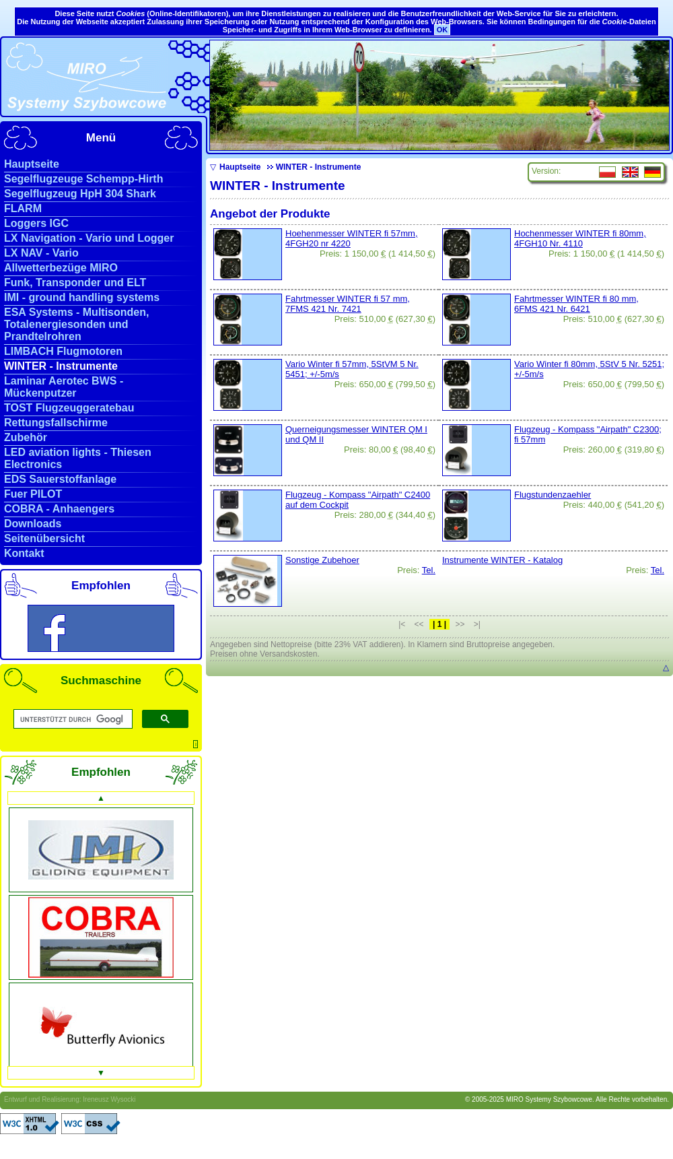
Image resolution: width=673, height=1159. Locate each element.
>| (477, 624)
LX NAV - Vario (41, 253)
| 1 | (439, 624)
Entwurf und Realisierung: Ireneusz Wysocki (70, 1099)
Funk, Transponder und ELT (75, 282)
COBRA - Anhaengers (59, 509)
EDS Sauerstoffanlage (60, 479)
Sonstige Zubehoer (322, 560)
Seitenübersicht (44, 538)
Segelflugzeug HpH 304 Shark (80, 193)
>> (459, 624)
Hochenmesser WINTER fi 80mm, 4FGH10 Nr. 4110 (580, 238)
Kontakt (24, 553)
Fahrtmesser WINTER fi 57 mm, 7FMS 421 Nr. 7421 (347, 304)
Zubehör (25, 437)
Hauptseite (31, 164)
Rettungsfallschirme (56, 422)
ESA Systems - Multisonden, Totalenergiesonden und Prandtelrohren (76, 324)
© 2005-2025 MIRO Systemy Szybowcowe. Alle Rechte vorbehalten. (567, 1099)
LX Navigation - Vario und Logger (89, 238)
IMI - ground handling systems (82, 297)
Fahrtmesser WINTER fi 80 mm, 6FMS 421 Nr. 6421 (576, 304)
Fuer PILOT (33, 494)
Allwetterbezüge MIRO (61, 267)
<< (419, 624)
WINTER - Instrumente (61, 366)
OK (442, 30)
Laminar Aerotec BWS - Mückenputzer (63, 387)
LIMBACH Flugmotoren (63, 351)
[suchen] (71, 719)
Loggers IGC (36, 223)
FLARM (23, 208)
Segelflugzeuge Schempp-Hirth (83, 179)
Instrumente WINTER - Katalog (502, 560)
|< (401, 624)
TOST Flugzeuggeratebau (69, 407)
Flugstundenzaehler (552, 495)
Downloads (32, 523)
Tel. (428, 570)
